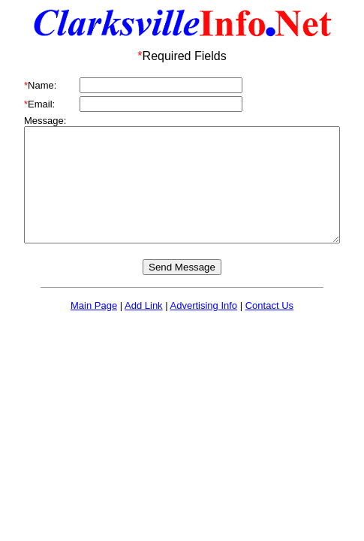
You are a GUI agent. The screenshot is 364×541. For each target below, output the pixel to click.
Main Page (94, 328)
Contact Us (269, 328)
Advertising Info (204, 328)
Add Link (144, 328)
